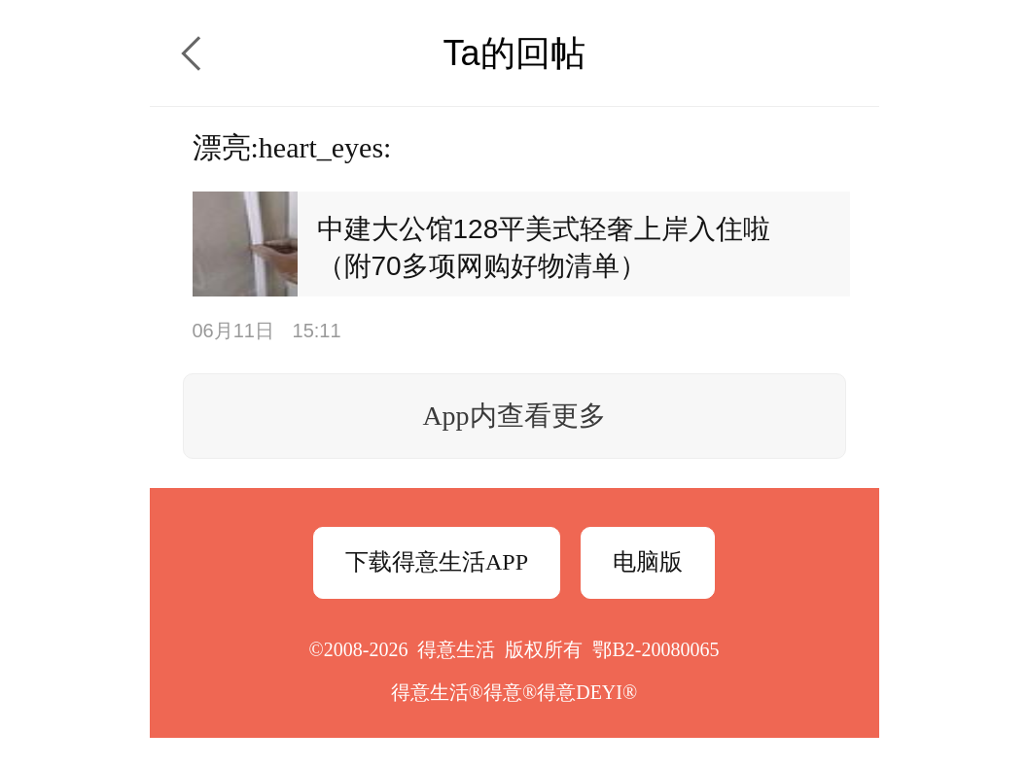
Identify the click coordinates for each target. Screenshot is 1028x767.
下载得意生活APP (436, 562)
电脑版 (648, 562)
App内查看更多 (513, 416)
